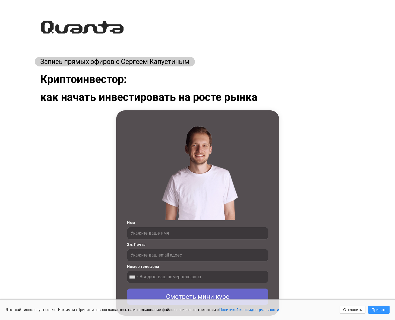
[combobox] (133, 277)
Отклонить (352, 310)
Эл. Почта (136, 244)
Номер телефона (143, 266)
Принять (378, 310)
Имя (131, 222)
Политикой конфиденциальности (249, 310)
